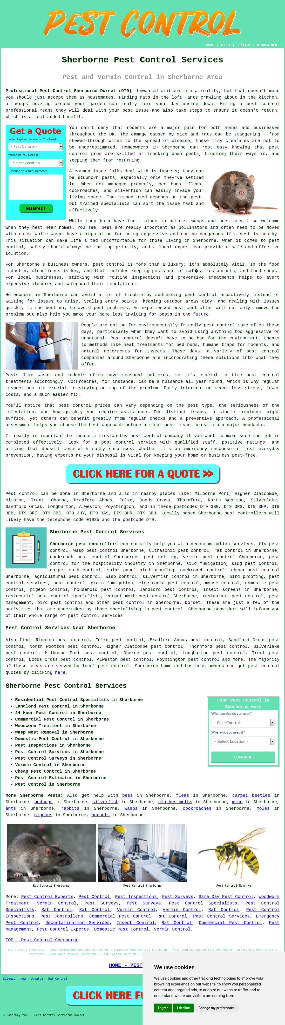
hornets (100, 815)
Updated (37, 979)
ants (11, 808)
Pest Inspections (136, 896)
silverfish (105, 802)
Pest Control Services (221, 916)
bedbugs (43, 802)
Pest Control (94, 896)
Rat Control (56, 909)
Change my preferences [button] (216, 1008)
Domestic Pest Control (121, 929)
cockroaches (197, 808)
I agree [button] (163, 1008)
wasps (131, 808)
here (60, 672)
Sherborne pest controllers (84, 544)
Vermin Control (56, 903)
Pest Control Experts (47, 896)
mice (237, 802)
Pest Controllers (62, 916)
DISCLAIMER (267, 45)
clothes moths (175, 802)
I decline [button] (183, 1008)
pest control (128, 602)
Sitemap (9, 979)
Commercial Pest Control (120, 916)
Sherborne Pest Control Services (66, 686)
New (23, 979)
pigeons (43, 815)
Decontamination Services (77, 922)
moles (263, 808)
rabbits (70, 808)
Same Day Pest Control (226, 896)
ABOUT (225, 45)
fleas (182, 795)
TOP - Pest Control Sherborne (42, 940)
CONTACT (244, 45)
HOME (210, 45)
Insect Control (135, 922)
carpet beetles (251, 795)
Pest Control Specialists (203, 903)
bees (127, 795)
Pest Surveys (177, 896)
